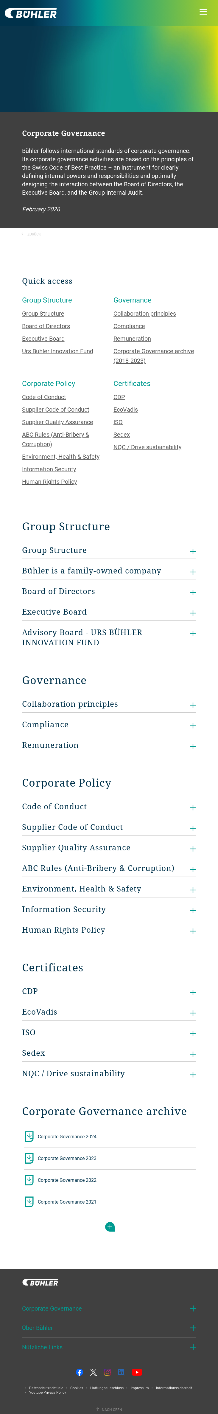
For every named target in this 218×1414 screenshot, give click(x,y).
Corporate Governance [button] (52, 1308)
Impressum (140, 1387)
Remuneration (132, 338)
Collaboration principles (144, 313)
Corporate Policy (48, 383)
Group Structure (47, 300)
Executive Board (43, 338)
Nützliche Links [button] (42, 1347)
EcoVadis (125, 409)
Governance (132, 300)
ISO (118, 422)
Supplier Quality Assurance (57, 422)
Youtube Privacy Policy (47, 1392)
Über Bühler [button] (37, 1328)
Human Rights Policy (49, 481)
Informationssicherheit (174, 1387)
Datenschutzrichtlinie (46, 1387)
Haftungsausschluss (107, 1387)
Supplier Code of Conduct (55, 409)
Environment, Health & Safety (60, 456)
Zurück (31, 234)
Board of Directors (46, 326)
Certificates (131, 383)
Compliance (129, 326)
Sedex (121, 434)
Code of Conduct (44, 397)
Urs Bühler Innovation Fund (57, 351)
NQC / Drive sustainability (147, 447)
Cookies (76, 1387)
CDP (119, 397)
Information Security (49, 469)
